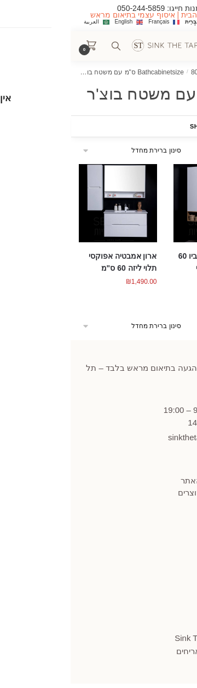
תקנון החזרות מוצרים (144, 492)
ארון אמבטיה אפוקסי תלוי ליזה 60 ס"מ (52, 262)
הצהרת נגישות (156, 535)
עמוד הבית (165, 72)
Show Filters (150, 126)
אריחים (118, 651)
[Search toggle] (45, 46)
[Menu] (164, 46)
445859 (158, 395)
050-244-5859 (70, 8)
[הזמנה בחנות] (62, 150)
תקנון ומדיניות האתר (145, 480)
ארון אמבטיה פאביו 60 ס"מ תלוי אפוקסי (144, 262)
